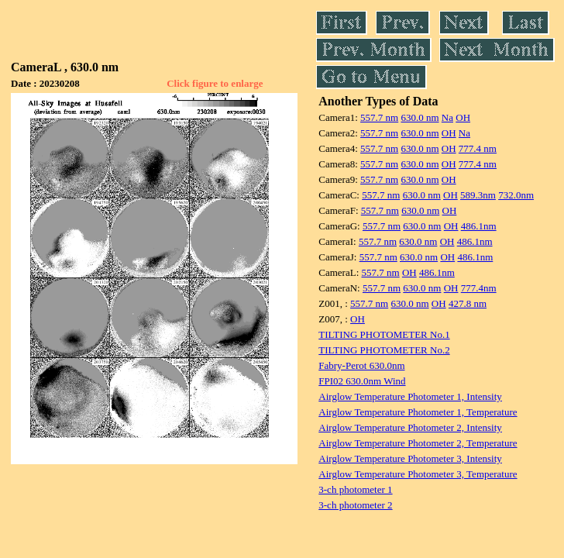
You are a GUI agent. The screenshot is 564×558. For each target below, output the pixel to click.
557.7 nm (379, 117)
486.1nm (479, 226)
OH (463, 117)
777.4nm (479, 288)
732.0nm (516, 195)
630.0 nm (419, 117)
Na (447, 117)
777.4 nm (478, 148)
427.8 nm (468, 303)
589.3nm (478, 195)
